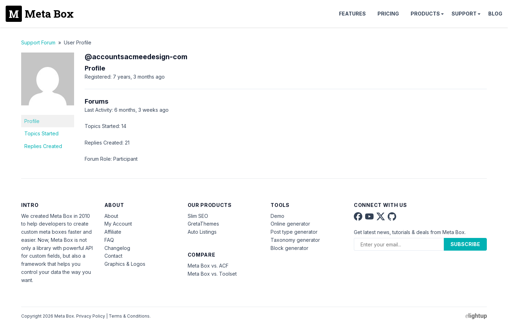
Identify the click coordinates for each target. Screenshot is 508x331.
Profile (32, 121)
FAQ (109, 240)
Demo (277, 216)
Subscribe (465, 244)
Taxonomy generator (295, 240)
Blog (495, 14)
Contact (113, 256)
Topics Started (41, 133)
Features (352, 14)
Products (425, 14)
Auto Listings (202, 232)
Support (464, 14)
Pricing (388, 14)
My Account (118, 224)
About (111, 216)
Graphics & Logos (124, 264)
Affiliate (112, 232)
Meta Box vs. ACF (208, 266)
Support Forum (38, 42)
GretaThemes (203, 224)
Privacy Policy (90, 316)
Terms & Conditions (129, 316)
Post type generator (294, 232)
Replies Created (43, 146)
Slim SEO (198, 216)
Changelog (117, 248)
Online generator (290, 224)
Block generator (289, 248)
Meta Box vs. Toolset (212, 274)
